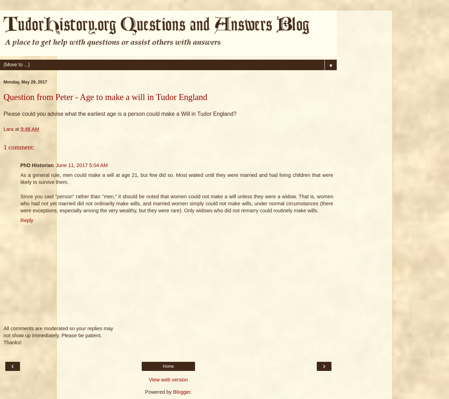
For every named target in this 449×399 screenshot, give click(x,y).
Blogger (181, 392)
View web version (168, 380)
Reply (26, 220)
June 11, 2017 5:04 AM (82, 165)
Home (168, 366)
